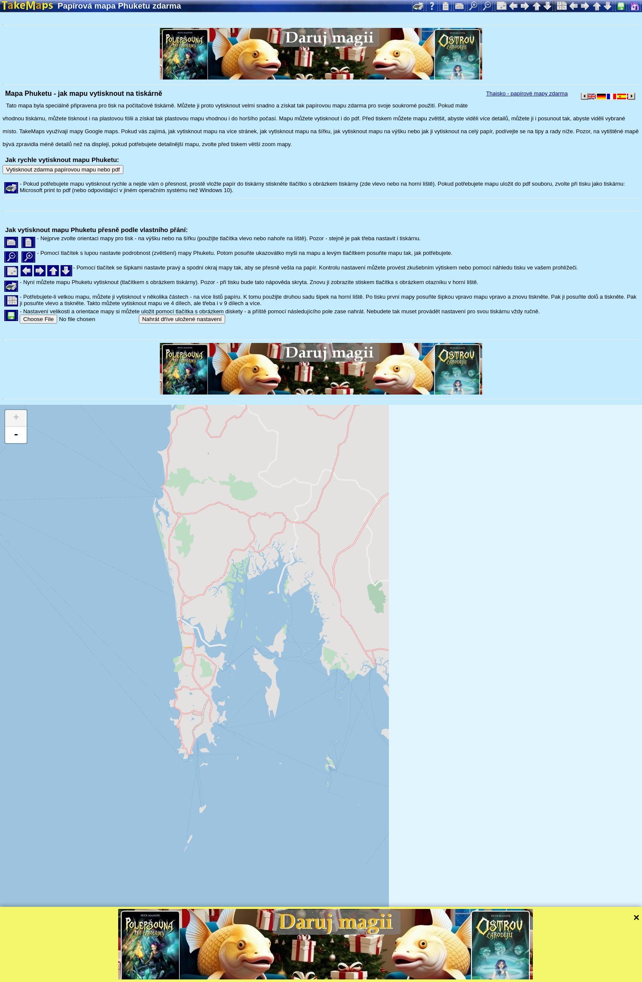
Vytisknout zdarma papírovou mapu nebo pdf (63, 169)
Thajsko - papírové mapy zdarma (527, 93)
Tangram (298, 964)
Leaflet (270, 964)
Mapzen (374, 964)
